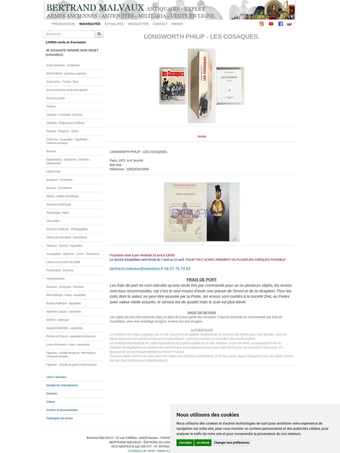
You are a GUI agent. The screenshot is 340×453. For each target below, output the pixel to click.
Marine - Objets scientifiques (62, 196)
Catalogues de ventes (59, 418)
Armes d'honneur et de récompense (66, 90)
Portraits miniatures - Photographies (67, 229)
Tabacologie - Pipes (57, 212)
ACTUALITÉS (114, 24)
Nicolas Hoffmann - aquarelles (63, 303)
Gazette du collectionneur (62, 385)
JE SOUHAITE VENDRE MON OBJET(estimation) (72, 52)
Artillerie (51, 106)
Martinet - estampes (57, 319)
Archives (51, 393)
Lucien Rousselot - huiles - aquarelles (67, 344)
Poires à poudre (55, 98)
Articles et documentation (62, 410)
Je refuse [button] (202, 442)
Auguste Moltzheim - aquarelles (64, 328)
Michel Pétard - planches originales (66, 73)
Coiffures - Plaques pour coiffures (65, 122)
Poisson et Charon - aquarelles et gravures (70, 336)
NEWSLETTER (138, 24)
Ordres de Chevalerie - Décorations (66, 237)
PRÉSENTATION (63, 24)
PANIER (177, 24)
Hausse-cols (53, 171)
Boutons (51, 151)
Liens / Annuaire (56, 377)
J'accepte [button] (185, 442)
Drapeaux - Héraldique (59, 179)
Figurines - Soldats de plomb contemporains (71, 364)
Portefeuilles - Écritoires (60, 270)
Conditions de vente (141, 451)
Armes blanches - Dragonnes (63, 65)
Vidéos (50, 401)
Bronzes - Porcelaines (59, 188)
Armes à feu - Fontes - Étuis (62, 81)
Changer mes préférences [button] (231, 442)
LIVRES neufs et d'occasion (66, 42)
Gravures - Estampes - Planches (65, 286)
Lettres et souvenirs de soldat (63, 262)
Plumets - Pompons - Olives (62, 131)
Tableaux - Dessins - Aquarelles (64, 245)
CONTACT (160, 24)
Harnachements (55, 278)
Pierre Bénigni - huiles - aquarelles (66, 295)
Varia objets (53, 220)
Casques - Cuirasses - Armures (64, 114)
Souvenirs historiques (58, 204)
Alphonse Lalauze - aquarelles (63, 311)
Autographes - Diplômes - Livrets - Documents (72, 253)
